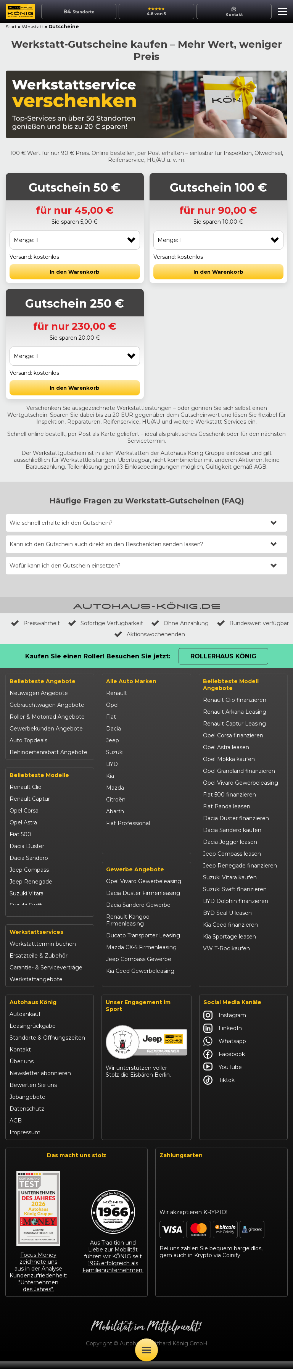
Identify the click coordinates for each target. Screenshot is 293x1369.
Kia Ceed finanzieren (230, 924)
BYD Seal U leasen (227, 912)
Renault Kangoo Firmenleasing (128, 928)
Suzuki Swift (26, 905)
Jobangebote (27, 1104)
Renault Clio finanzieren (234, 700)
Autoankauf (25, 1022)
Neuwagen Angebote (39, 693)
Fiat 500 (20, 834)
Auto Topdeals (28, 740)
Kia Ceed (21, 917)
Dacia (113, 728)
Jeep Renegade (31, 881)
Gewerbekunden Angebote (46, 728)
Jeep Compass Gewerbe (138, 967)
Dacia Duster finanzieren (236, 818)
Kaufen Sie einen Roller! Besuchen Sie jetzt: (97, 656)
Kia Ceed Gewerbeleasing (140, 979)
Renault (116, 693)
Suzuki (115, 752)
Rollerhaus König (223, 656)
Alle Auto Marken (131, 681)
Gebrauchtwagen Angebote (47, 704)
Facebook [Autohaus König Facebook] (224, 1062)
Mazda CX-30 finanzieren (236, 960)
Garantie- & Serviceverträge (46, 975)
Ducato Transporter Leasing (143, 943)
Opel (112, 704)
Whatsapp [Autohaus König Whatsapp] (224, 1049)
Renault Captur (30, 798)
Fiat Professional (128, 823)
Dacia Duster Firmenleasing (143, 901)
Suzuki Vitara (26, 893)
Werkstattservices (36, 940)
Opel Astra (23, 822)
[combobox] (75, 240)
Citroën (116, 799)
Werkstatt (32, 26)
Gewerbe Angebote (135, 877)
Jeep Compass (29, 869)
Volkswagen (122, 835)
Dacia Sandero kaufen (232, 830)
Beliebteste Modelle (39, 775)
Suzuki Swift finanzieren (235, 889)
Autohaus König (33, 1010)
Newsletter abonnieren (40, 1081)
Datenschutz (27, 1116)
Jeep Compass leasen (232, 853)
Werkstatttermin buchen (43, 951)
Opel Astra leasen (226, 747)
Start (11, 26)
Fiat (111, 716)
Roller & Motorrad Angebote (47, 716)
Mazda (115, 787)
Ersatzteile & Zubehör (39, 963)
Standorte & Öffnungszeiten (47, 1045)
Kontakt (20, 1057)
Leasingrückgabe (33, 1033)
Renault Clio (26, 787)
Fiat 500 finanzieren (229, 794)
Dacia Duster (27, 846)
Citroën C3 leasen (226, 972)
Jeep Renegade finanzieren (240, 865)
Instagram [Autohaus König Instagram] (224, 1023)
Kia (110, 775)
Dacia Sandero (29, 858)
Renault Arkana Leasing (234, 711)
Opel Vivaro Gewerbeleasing (143, 889)
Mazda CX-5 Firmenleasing (141, 955)
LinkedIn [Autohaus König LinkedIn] (222, 1036)
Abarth (115, 811)
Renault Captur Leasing (234, 723)
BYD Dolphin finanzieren (235, 901)
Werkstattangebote (36, 987)
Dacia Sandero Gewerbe (138, 913)
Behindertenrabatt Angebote (48, 752)
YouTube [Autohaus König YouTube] (222, 1075)
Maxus (114, 846)
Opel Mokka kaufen (229, 759)
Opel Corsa (24, 810)
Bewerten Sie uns (33, 1093)
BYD (112, 764)
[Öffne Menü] (146, 1349)
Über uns (22, 1069)
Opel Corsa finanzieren (233, 735)
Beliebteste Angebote (43, 681)
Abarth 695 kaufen (227, 983)
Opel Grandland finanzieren (239, 771)
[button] (280, 12)
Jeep (112, 740)
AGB (16, 1128)
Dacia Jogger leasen (230, 841)
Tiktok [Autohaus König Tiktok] (219, 1088)
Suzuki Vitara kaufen (230, 877)
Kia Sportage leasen (229, 936)
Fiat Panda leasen (226, 806)
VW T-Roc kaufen (226, 948)
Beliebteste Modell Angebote (231, 685)
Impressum (25, 1140)
